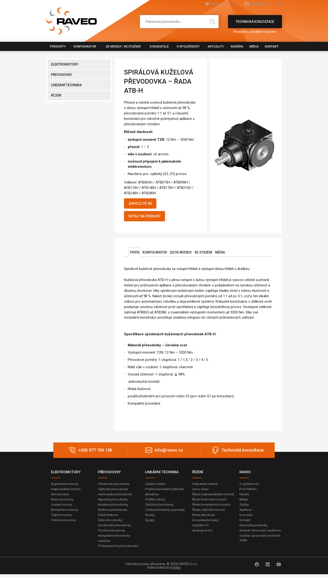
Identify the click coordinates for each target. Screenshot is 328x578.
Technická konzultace (255, 24)
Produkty (58, 46)
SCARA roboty (155, 502)
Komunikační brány (206, 527)
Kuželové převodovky (113, 507)
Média (254, 46)
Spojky (150, 527)
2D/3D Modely (181, 254)
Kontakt (271, 46)
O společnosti (188, 46)
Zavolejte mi (142, 204)
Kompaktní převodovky (115, 539)
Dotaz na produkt (147, 217)
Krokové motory (62, 502)
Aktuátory (152, 496)
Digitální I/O (200, 533)
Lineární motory (62, 507)
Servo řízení (201, 491)
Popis (135, 254)
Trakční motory (62, 517)
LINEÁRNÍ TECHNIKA (66, 85)
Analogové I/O (202, 538)
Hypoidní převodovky (113, 502)
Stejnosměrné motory (67, 491)
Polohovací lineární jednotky (165, 491)
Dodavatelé (159, 46)
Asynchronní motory (66, 486)
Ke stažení (203, 254)
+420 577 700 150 (212, 4)
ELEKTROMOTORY (64, 64)
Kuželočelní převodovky (115, 528)
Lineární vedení (156, 486)
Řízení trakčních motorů (210, 517)
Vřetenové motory (64, 523)
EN (280, 4)
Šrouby (150, 522)
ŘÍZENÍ (56, 95)
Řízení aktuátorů (204, 522)
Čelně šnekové (108, 517)
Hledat (213, 21)
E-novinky (246, 517)
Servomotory (60, 496)
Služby (244, 507)
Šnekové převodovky (113, 512)
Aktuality (216, 46)
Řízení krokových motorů (210, 506)
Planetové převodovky (114, 486)
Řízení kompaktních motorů (212, 511)
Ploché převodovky (112, 533)
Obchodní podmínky (254, 528)
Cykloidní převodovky (113, 491)
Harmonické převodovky (116, 496)
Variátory (105, 544)
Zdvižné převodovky (160, 507)
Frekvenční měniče (206, 486)
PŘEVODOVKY (61, 75)
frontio (175, 571)
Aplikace (245, 512)
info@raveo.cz (254, 4)
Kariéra (237, 46)
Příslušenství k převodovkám (119, 549)
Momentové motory (66, 512)
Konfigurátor (84, 46)
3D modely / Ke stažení (123, 46)
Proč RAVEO (248, 491)
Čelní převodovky (110, 523)
